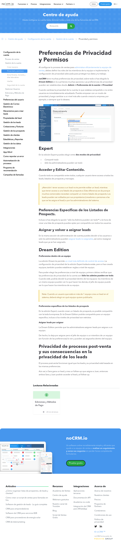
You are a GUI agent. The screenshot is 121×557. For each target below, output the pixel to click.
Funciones (22, 4)
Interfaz (10, 81)
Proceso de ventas (12, 59)
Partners (69, 4)
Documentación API (82, 498)
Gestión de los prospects (14, 131)
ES (115, 4)
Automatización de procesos (11, 162)
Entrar (94, 4)
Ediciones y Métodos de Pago (14, 94)
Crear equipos (12, 67)
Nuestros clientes (101, 495)
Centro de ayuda (60, 15)
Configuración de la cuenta (39, 39)
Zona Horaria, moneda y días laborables (16, 76)
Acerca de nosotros (102, 491)
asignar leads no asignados (81, 239)
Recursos (57, 4)
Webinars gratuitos (61, 500)
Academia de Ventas (61, 491)
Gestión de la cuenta (65, 39)
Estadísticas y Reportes (13, 139)
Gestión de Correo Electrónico (11, 105)
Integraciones (45, 4)
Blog (55, 511)
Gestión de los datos (12, 144)
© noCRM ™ (99, 532)
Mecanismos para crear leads (13, 112)
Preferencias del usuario (13, 100)
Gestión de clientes (11, 135)
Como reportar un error (13, 156)
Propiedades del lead (12, 118)
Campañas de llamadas (13, 175)
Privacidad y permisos (15, 71)
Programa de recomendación (10, 169)
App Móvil (7, 152)
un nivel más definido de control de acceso (84, 261)
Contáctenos (99, 511)
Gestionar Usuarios (12, 89)
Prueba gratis (105, 4)
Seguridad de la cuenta (16, 85)
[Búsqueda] (71, 26)
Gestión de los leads (12, 122)
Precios (34, 4)
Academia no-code (81, 502)
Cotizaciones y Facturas (13, 127)
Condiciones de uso (103, 515)
